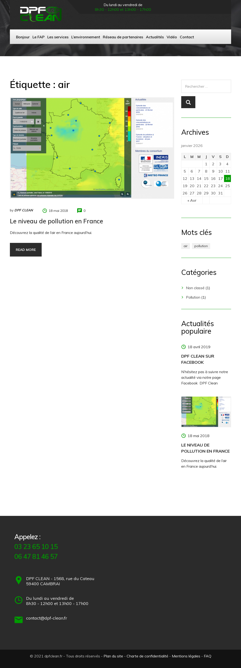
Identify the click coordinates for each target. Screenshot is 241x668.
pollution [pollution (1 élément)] (201, 246)
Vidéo (172, 37)
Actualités (155, 37)
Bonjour (23, 37)
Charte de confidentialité (147, 656)
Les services (57, 37)
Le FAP (38, 37)
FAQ (207, 656)
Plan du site (113, 656)
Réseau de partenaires (123, 37)
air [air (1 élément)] (186, 246)
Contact (187, 37)
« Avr (192, 200)
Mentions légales (186, 656)
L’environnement (85, 37)
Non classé (195, 287)
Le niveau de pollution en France (56, 221)
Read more (26, 250)
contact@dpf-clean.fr (46, 618)
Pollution (193, 297)
